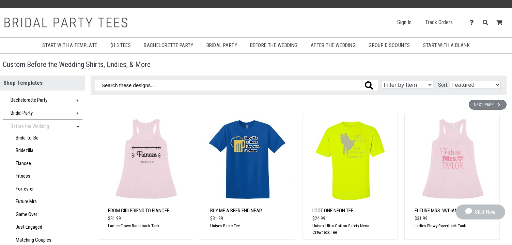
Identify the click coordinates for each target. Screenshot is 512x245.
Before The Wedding (274, 45)
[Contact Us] (473, 22)
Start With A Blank (446, 45)
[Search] (487, 22)
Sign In (404, 22)
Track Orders (439, 22)
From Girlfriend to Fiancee (138, 211)
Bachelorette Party (168, 45)
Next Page (487, 104)
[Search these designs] (236, 85)
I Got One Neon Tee (332, 211)
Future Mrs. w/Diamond (441, 211)
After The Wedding (333, 45)
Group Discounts (389, 45)
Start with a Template (69, 45)
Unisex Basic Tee (225, 225)
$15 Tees (120, 45)
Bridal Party (221, 45)
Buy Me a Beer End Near (236, 211)
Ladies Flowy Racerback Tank (133, 225)
